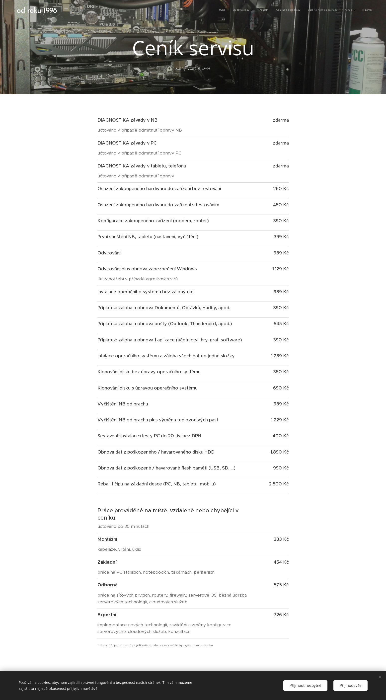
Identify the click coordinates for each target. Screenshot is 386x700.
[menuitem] (321, 10)
